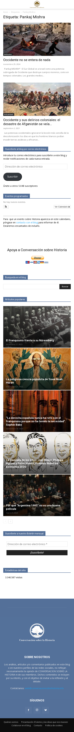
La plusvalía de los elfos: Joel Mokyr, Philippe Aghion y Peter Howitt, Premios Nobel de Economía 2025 (34, 463)
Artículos (8, 54)
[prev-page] (5, 521)
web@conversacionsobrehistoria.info (44, 688)
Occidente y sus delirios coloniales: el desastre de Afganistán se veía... (31, 122)
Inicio (5, 12)
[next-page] (10, 521)
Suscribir (12, 176)
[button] (5, 4)
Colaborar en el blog (21, 725)
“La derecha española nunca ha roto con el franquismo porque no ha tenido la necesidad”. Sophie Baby (36, 421)
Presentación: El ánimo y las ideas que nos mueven (44, 722)
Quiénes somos (11, 722)
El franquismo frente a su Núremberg (30, 340)
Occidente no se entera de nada (26, 60)
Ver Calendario (62, 207)
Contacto (38, 725)
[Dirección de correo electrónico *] (37, 544)
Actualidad (8, 114)
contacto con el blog (27, 222)
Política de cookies (53, 725)
